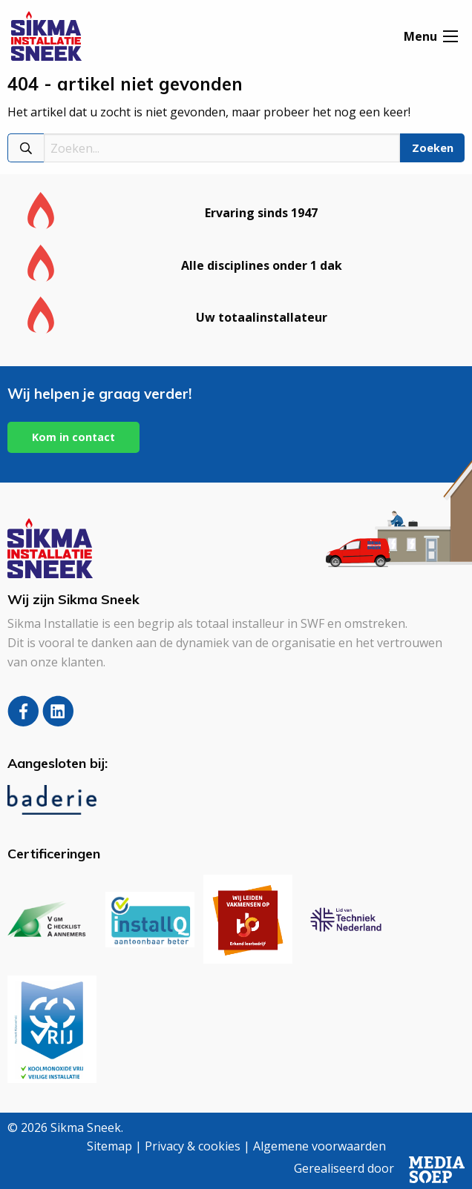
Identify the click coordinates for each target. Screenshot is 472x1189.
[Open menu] (450, 36)
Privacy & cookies (192, 1146)
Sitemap (109, 1146)
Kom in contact (73, 437)
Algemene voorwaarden (319, 1146)
